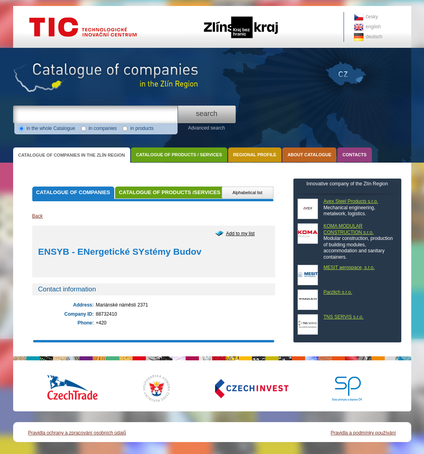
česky (372, 17)
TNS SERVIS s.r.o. (343, 317)
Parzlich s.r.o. (338, 292)
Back (37, 216)
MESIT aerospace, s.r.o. (349, 267)
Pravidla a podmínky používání (363, 433)
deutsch (374, 36)
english (373, 26)
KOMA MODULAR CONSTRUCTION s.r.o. (349, 229)
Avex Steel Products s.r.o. (351, 201)
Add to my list (240, 233)
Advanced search (206, 128)
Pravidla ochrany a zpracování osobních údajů (77, 433)
